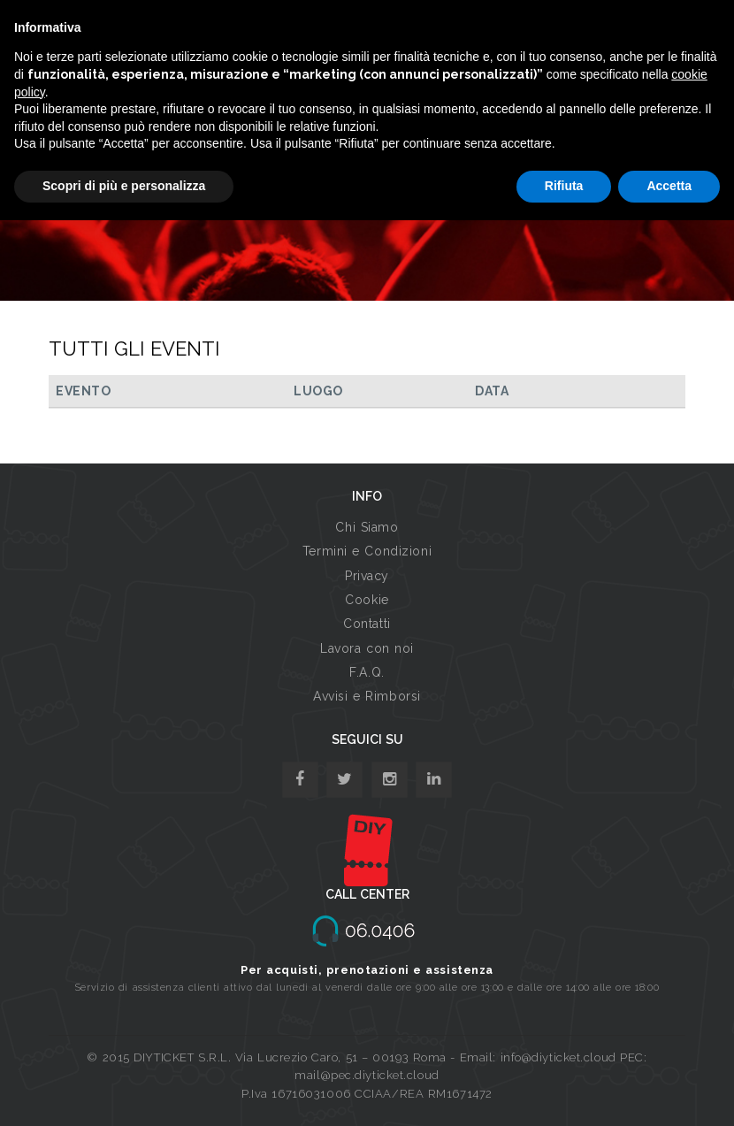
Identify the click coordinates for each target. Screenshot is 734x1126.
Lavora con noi (367, 648)
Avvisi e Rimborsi (367, 696)
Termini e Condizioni (367, 551)
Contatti (366, 624)
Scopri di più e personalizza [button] (123, 186)
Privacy (367, 576)
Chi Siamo (366, 527)
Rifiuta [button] (564, 186)
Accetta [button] (669, 186)
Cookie (366, 600)
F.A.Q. (366, 672)
